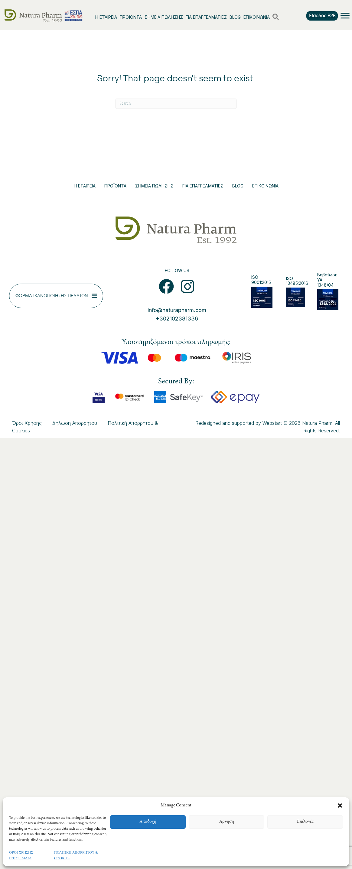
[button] (340, 805)
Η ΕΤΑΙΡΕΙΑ (106, 17)
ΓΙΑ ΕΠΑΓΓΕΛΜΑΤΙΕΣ (206, 17)
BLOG (235, 17)
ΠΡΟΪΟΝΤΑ (131, 17)
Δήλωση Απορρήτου (74, 423)
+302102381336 (177, 318)
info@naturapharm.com (177, 310)
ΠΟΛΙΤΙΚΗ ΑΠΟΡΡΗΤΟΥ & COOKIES (76, 855)
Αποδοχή (147, 821)
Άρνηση (226, 821)
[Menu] (345, 16)
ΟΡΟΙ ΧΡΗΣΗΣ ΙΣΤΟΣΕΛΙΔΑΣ (21, 855)
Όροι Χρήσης (27, 423)
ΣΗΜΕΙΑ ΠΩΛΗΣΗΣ (164, 17)
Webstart (272, 423)
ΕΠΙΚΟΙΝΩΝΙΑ (256, 17)
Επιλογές (305, 821)
